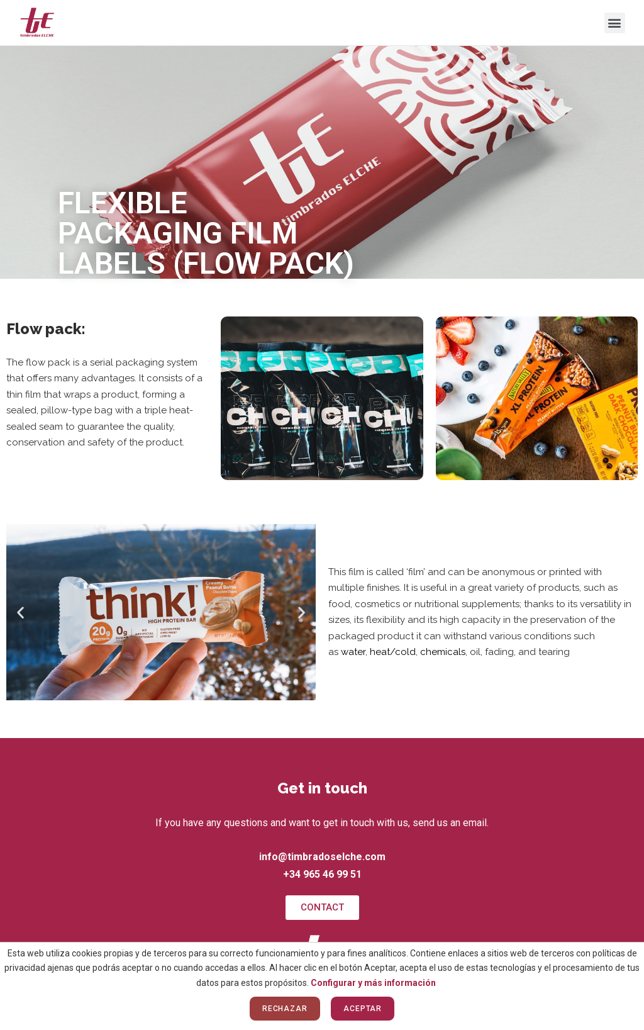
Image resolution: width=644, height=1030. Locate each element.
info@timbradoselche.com (322, 857)
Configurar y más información (373, 983)
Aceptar (362, 1008)
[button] (614, 23)
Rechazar (285, 1008)
